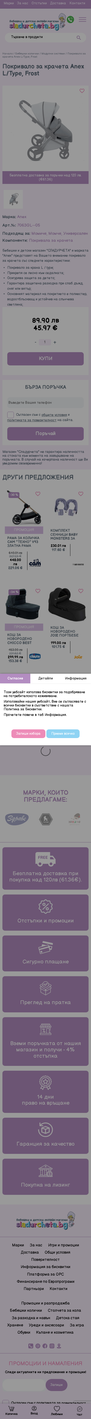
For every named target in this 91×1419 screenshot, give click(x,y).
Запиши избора (28, 734)
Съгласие (15, 678)
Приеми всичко (63, 734)
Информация (76, 678)
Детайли (45, 678)
